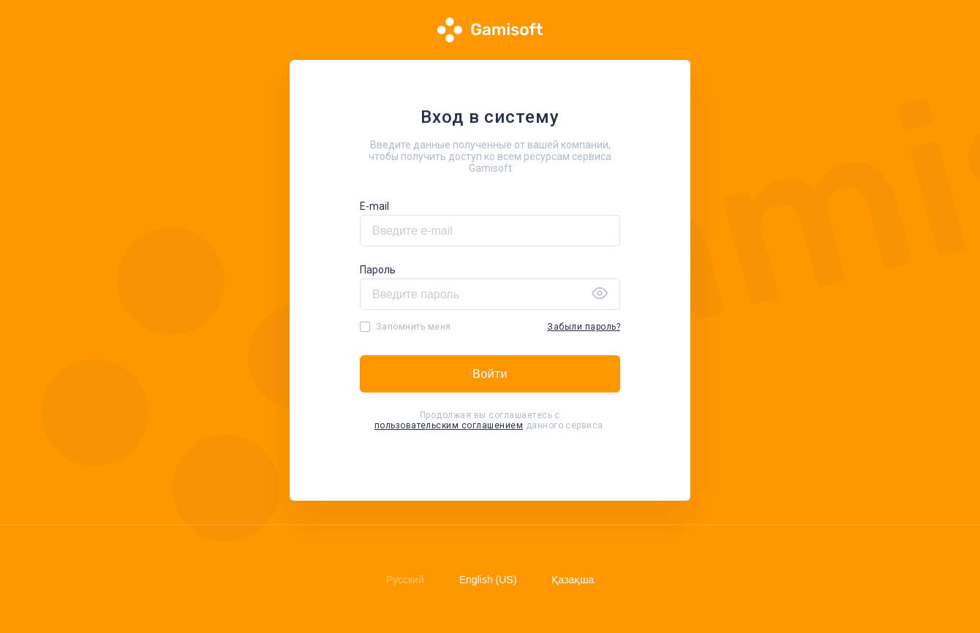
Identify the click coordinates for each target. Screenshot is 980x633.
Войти (490, 374)
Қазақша (572, 579)
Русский (405, 579)
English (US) (488, 579)
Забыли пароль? (583, 327)
